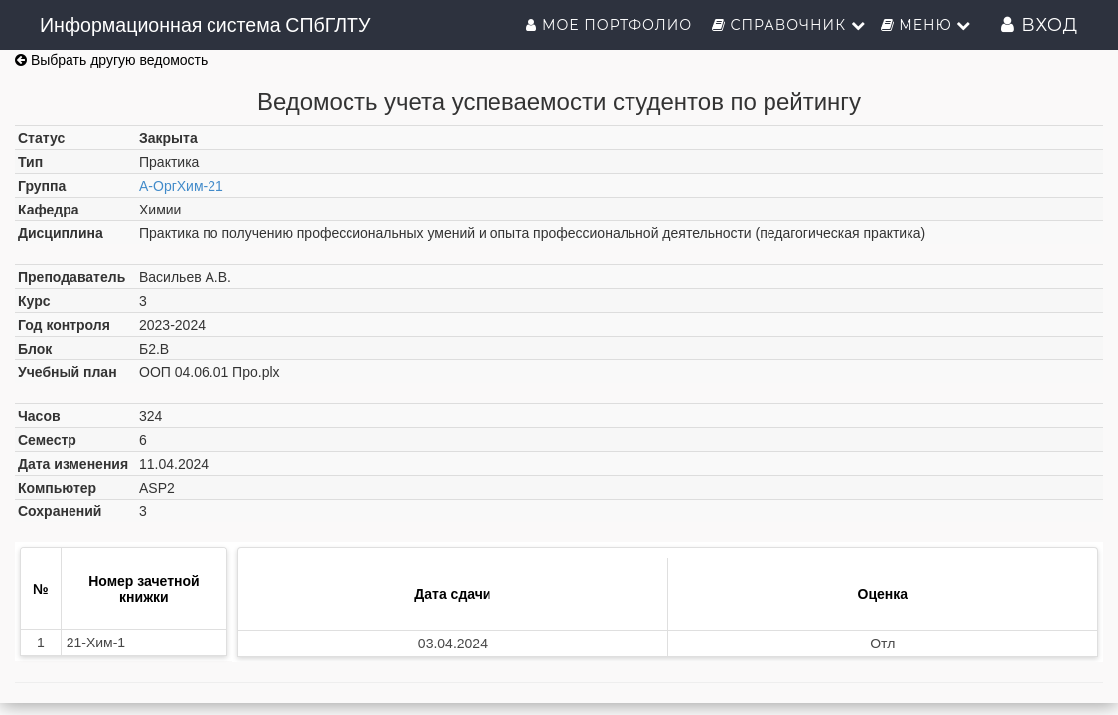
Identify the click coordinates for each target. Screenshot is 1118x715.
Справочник (789, 25)
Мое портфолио (611, 25)
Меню (926, 25)
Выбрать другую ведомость (111, 60)
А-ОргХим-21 (181, 186)
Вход (1039, 25)
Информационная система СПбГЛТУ (205, 25)
